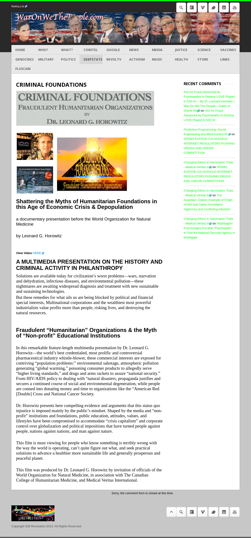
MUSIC (159, 59)
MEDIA (159, 50)
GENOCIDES (23, 59)
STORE (205, 59)
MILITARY (45, 59)
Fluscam (23, 68)
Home (23, 50)
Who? (45, 50)
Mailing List (17, 6)
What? (68, 50)
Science (205, 50)
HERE (37, 253)
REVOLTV (114, 59)
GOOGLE (114, 50)
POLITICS (68, 59)
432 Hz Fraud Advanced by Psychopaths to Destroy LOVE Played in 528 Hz (209, 115)
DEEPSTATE (91, 59)
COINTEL (91, 50)
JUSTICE (182, 50)
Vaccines (228, 50)
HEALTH (182, 59)
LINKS (228, 59)
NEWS (137, 50)
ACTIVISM (137, 59)
